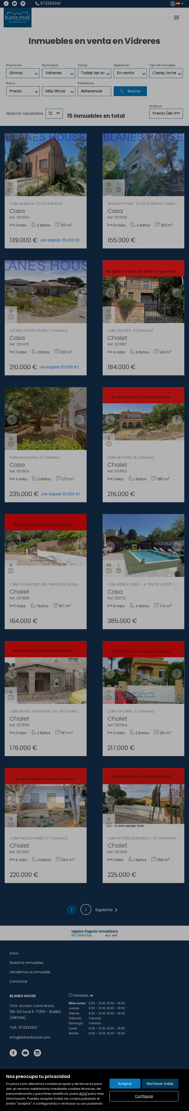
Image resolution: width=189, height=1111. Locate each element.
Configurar (144, 1096)
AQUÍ (83, 1093)
